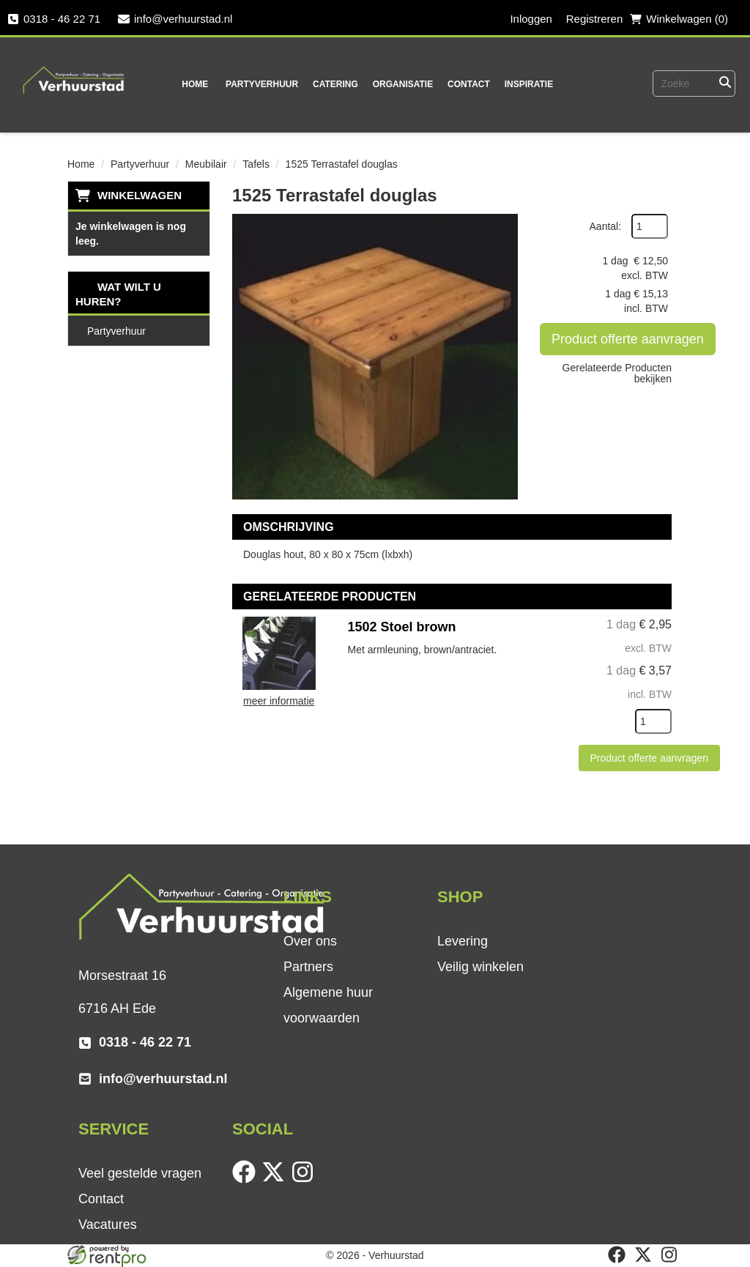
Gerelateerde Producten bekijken (617, 373)
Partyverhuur (262, 84)
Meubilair (206, 164)
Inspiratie (529, 84)
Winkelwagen (139, 195)
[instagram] (305, 1180)
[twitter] (276, 1180)
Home (195, 84)
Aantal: (606, 226)
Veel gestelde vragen (139, 1173)
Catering (335, 84)
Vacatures (107, 1224)
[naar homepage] (74, 70)
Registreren (594, 18)
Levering (462, 941)
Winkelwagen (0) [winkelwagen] (679, 18)
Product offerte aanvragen (628, 339)
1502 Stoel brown (402, 627)
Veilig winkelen (480, 966)
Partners (308, 966)
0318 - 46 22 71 (53, 18)
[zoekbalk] (672, 83)
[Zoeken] (725, 83)
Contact (469, 84)
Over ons (310, 941)
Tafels (256, 164)
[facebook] (246, 1180)
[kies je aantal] (653, 721)
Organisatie (403, 84)
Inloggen (531, 18)
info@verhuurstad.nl (175, 18)
